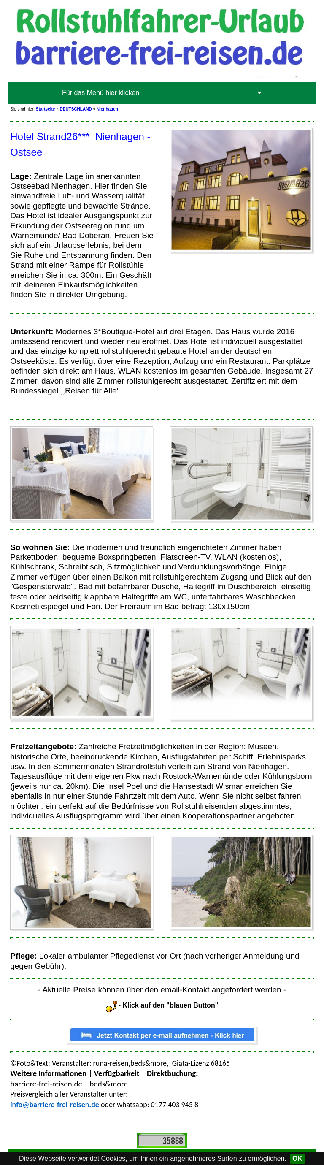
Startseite (45, 109)
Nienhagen (107, 109)
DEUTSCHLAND (76, 109)
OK (297, 1158)
